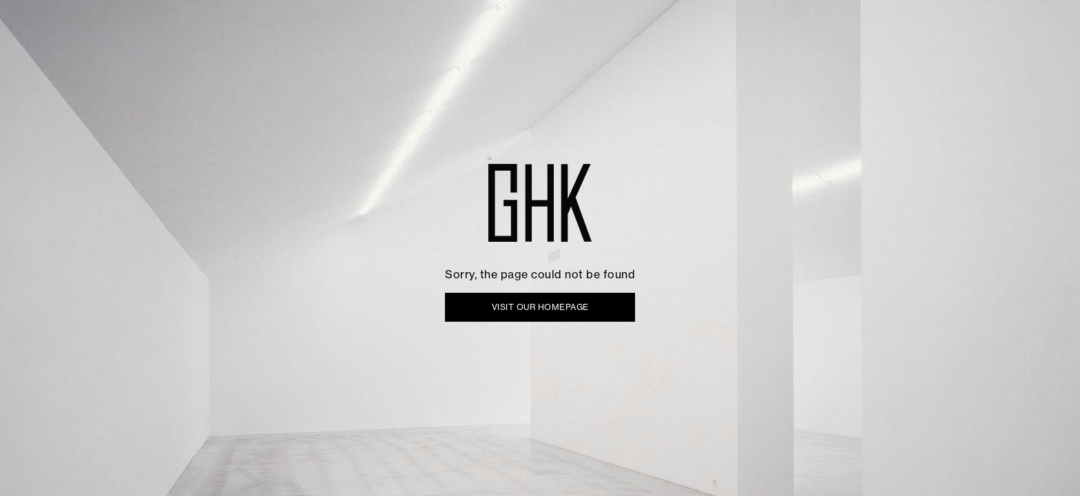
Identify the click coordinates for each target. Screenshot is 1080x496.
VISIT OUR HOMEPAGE (540, 307)
